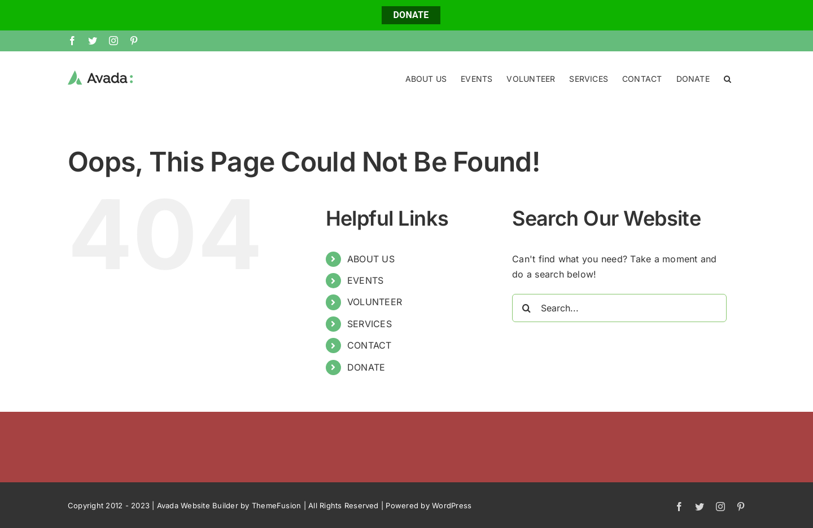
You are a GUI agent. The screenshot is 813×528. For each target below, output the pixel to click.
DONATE (411, 15)
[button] (727, 77)
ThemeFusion (276, 504)
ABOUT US (371, 258)
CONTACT (369, 344)
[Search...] (619, 307)
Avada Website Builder (197, 504)
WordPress (451, 504)
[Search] (526, 307)
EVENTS (365, 279)
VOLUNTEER (374, 301)
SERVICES (369, 323)
